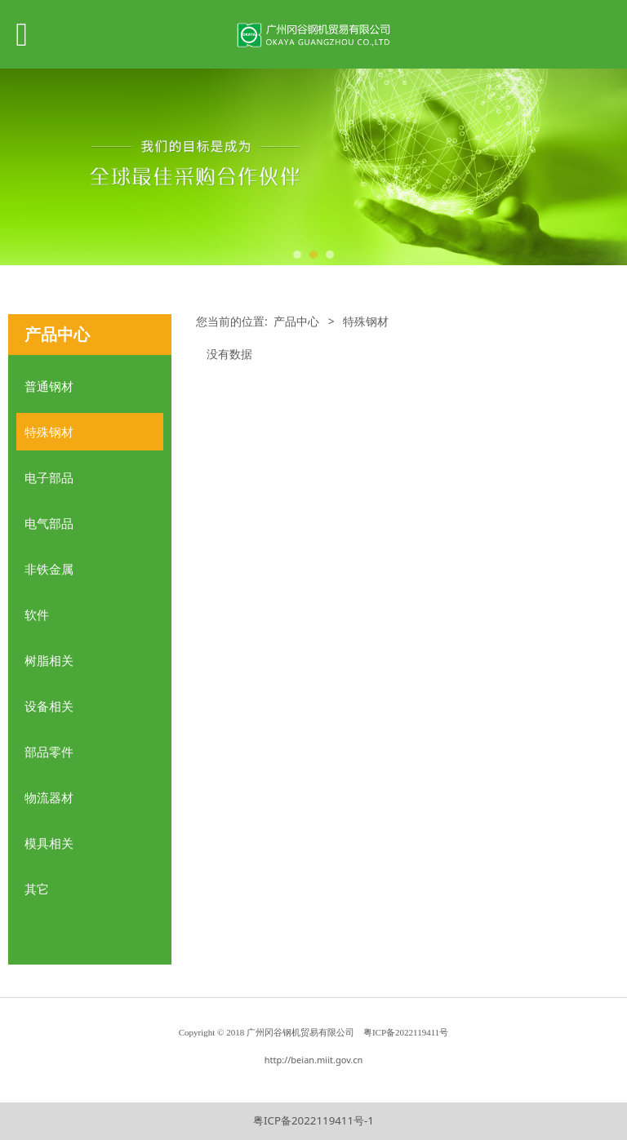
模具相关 (48, 843)
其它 (36, 889)
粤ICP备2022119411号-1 (313, 1120)
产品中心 (296, 321)
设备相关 (48, 706)
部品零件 (48, 751)
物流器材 (48, 797)
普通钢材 (48, 386)
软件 (36, 614)
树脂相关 (48, 660)
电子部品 (48, 477)
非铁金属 (48, 569)
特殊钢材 (48, 432)
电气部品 (48, 523)
